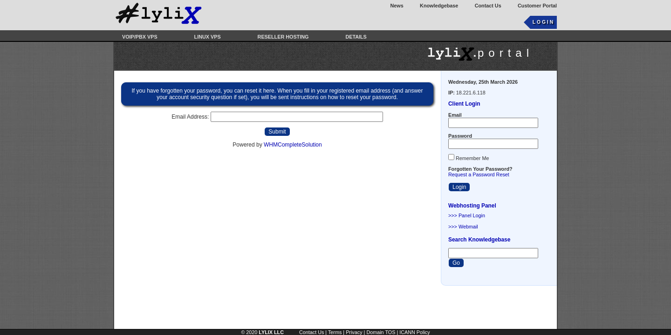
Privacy (354, 332)
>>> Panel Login (466, 215)
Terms (335, 332)
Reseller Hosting (283, 37)
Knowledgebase (439, 5)
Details (355, 37)
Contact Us (488, 5)
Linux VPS (207, 37)
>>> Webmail (463, 226)
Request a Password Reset (478, 174)
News (397, 5)
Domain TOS (380, 332)
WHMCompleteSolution (293, 144)
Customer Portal (537, 5)
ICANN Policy (414, 332)
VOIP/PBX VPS (139, 37)
